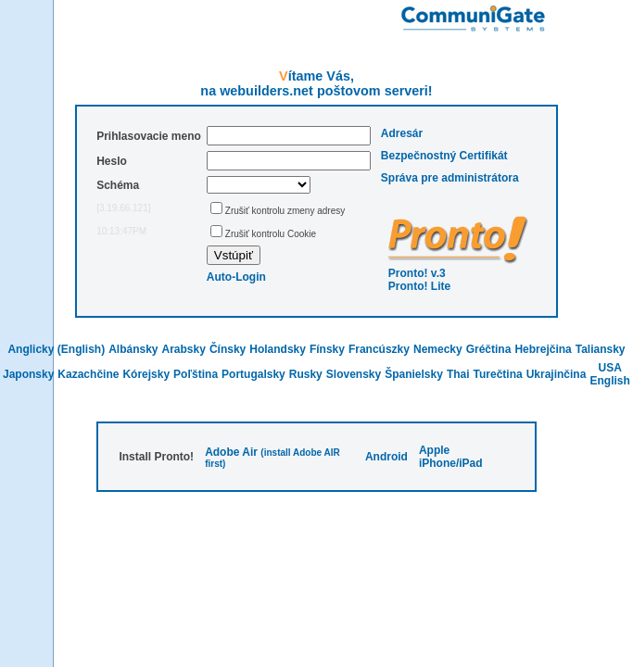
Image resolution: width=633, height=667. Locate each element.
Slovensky (353, 374)
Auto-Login (236, 277)
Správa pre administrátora (450, 177)
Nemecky (437, 349)
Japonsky (28, 374)
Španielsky (414, 374)
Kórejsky (146, 374)
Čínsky (227, 349)
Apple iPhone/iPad (451, 457)
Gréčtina (489, 349)
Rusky (306, 374)
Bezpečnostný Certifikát (444, 155)
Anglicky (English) (56, 349)
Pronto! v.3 (417, 273)
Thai (458, 374)
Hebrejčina (542, 349)
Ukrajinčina (556, 374)
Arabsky (184, 349)
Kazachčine (88, 374)
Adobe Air (231, 452)
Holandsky (277, 349)
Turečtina (498, 374)
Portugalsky (253, 374)
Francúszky (379, 349)
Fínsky (327, 349)
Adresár (402, 133)
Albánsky (133, 349)
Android (386, 456)
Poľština (195, 374)
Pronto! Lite (419, 286)
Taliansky (601, 349)
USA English (610, 374)
